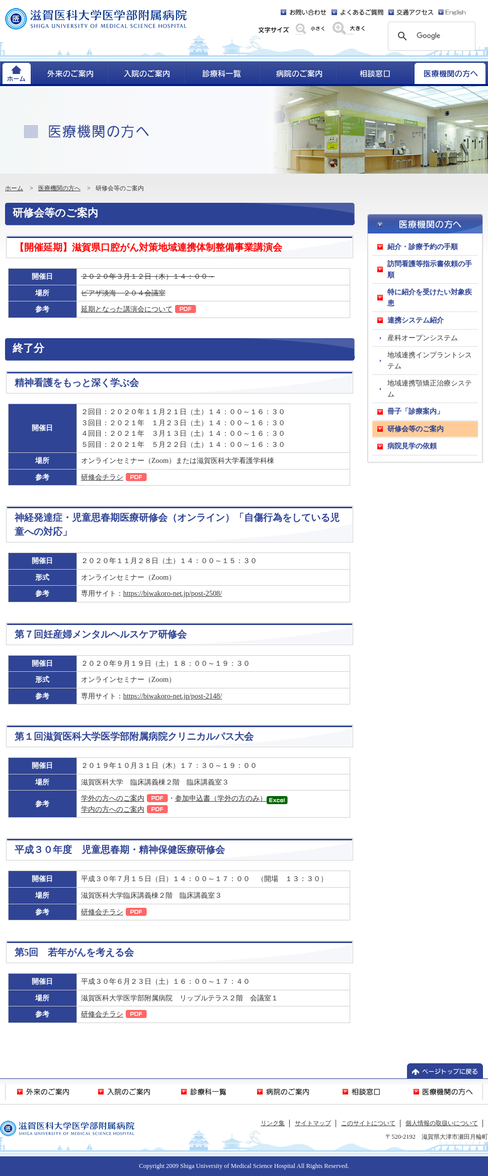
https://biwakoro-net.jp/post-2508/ (172, 593)
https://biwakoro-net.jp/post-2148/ (172, 696)
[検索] (430, 36)
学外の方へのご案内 (112, 798)
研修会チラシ (102, 477)
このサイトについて (368, 1123)
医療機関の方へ (59, 188)
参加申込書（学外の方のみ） (221, 798)
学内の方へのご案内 (112, 809)
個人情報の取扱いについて (441, 1123)
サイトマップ (313, 1123)
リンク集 (273, 1123)
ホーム (14, 188)
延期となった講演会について (127, 309)
